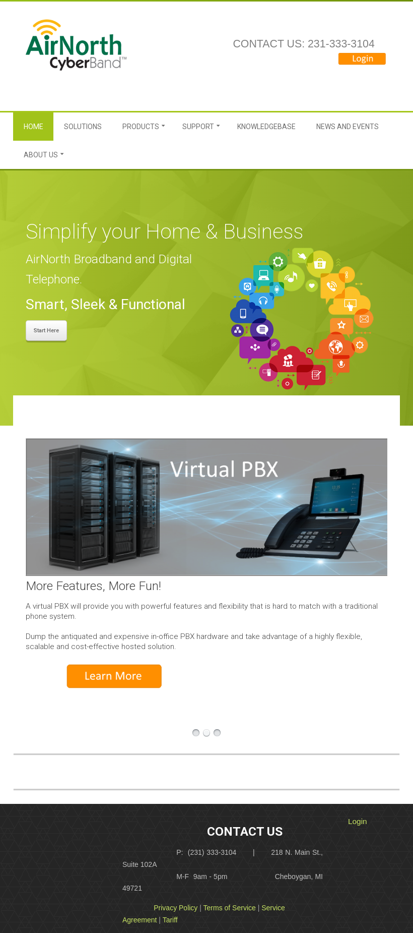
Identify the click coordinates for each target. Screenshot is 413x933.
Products (140, 127)
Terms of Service (229, 908)
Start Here (46, 330)
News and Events (347, 127)
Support (198, 127)
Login (357, 821)
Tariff (170, 920)
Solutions (83, 127)
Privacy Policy (175, 908)
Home (33, 127)
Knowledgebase (266, 127)
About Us (41, 155)
